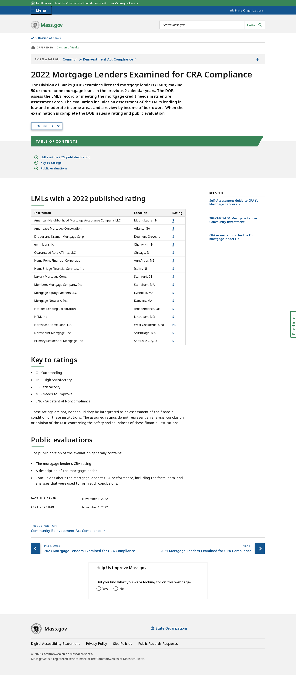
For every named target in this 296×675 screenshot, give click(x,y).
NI (174, 325)
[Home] (32, 38)
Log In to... (45, 126)
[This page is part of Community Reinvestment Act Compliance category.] (68, 530)
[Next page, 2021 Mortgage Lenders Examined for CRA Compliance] (260, 548)
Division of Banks (49, 38)
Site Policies (122, 643)
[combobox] (212, 25)
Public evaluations (54, 168)
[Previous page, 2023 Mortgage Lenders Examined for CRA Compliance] (35, 548)
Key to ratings (51, 163)
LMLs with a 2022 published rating (65, 157)
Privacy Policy (96, 643)
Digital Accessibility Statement (55, 643)
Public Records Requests (158, 643)
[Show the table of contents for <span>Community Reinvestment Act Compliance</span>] (257, 59)
